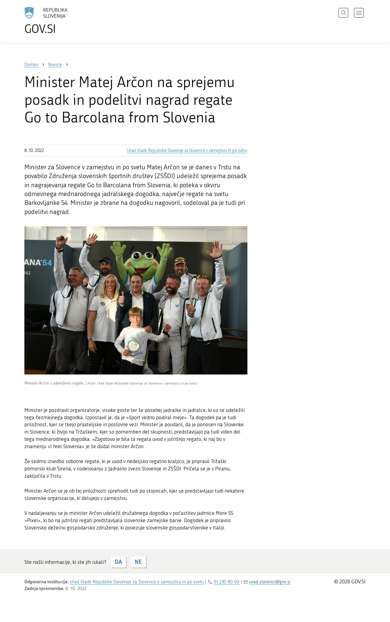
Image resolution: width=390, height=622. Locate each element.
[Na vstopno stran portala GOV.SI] (62, 20)
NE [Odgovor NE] (138, 562)
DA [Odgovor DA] (118, 562)
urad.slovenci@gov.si (270, 582)
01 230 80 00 (226, 582)
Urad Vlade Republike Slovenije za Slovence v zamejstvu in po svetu (187, 150)
